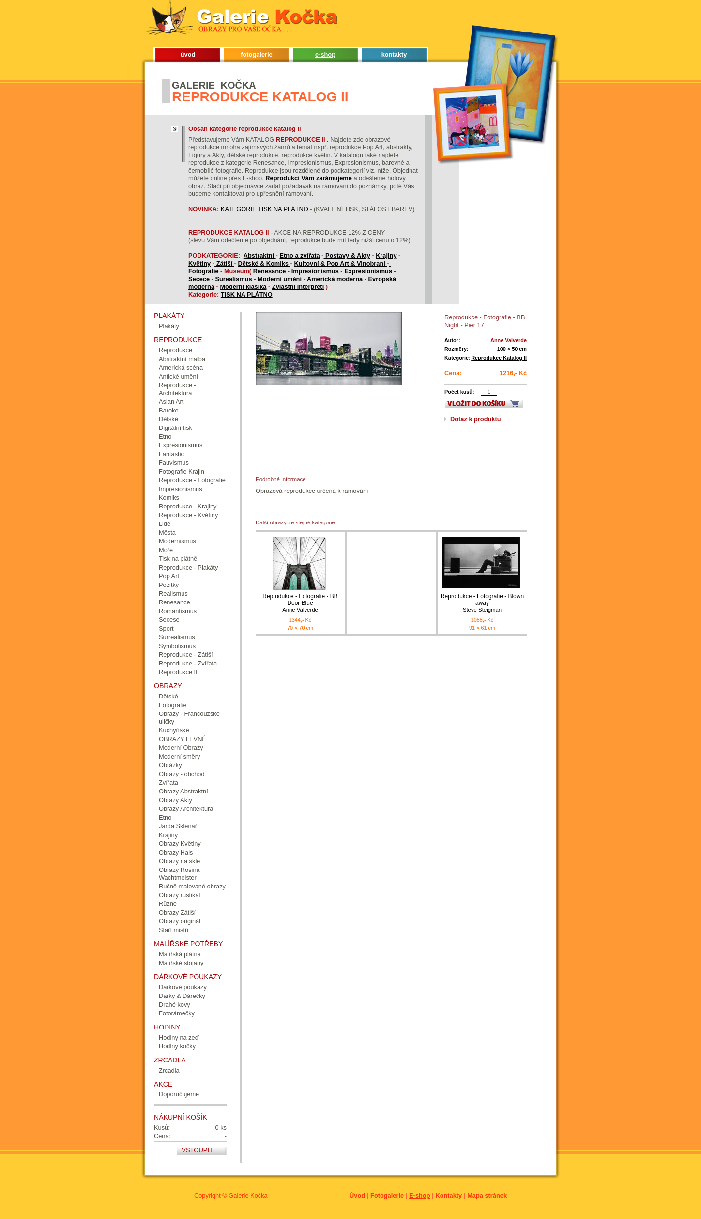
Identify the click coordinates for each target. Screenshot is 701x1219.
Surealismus (233, 279)
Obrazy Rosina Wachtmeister (179, 873)
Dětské (168, 419)
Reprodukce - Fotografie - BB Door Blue (300, 603)
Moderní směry (179, 756)
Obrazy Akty (175, 800)
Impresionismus (315, 271)
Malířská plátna (180, 954)
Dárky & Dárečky (182, 995)
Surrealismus (177, 637)
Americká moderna (335, 279)
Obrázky (170, 765)
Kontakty (448, 1195)
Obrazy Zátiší (177, 912)
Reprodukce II (178, 672)
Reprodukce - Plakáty (188, 567)
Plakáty (169, 326)
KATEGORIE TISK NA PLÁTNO (264, 209)
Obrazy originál (179, 921)
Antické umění (178, 376)
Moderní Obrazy (181, 747)
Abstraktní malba (182, 359)
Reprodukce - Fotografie (192, 480)
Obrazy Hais (176, 852)
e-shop (325, 54)
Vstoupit (197, 1150)
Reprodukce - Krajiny (188, 506)
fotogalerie (256, 54)
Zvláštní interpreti (298, 286)
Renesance (269, 271)
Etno (165, 436)
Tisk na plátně (178, 558)
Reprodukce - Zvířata (188, 663)
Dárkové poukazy (183, 987)
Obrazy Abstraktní (183, 791)
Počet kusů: (459, 392)
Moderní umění (281, 279)
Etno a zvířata (299, 255)
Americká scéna (181, 367)
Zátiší (225, 263)
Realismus (173, 593)
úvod (188, 54)
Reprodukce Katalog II (499, 358)
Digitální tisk (175, 427)
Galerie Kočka (248, 1195)
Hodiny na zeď (179, 1037)
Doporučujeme (179, 1094)
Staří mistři (173, 930)
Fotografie (203, 271)
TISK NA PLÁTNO (247, 294)
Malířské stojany (181, 962)
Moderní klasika (243, 286)
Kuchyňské (174, 730)
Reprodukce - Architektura (177, 388)
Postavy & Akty (347, 255)
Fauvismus (174, 462)
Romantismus (178, 611)
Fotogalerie (387, 1195)
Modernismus (177, 541)
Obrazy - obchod (182, 773)
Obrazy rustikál (179, 895)
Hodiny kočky (177, 1046)
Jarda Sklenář (178, 826)
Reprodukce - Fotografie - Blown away (482, 603)
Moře (166, 550)
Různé (168, 903)
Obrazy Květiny (180, 843)
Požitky (169, 584)
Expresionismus (368, 271)
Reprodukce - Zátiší (186, 654)
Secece (199, 279)
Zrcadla (169, 1070)
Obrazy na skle (179, 861)
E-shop (419, 1195)
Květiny (199, 263)
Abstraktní (260, 255)
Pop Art (169, 576)
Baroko (169, 410)
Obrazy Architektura (186, 808)
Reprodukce (175, 350)
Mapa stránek (487, 1195)
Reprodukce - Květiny (188, 515)
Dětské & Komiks (264, 263)
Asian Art (171, 401)
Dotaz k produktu (475, 419)
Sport (166, 628)
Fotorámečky (177, 1013)
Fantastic (171, 454)
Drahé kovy (174, 1004)
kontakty (394, 54)
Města (167, 532)
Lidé (164, 523)
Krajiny (386, 255)
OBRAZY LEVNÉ (182, 739)
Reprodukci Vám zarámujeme (308, 178)
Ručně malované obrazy (192, 886)
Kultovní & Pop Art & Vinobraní (340, 263)
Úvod (357, 1195)
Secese (169, 619)
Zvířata (168, 782)
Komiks (169, 497)
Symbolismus (177, 645)
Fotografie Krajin (181, 471)
